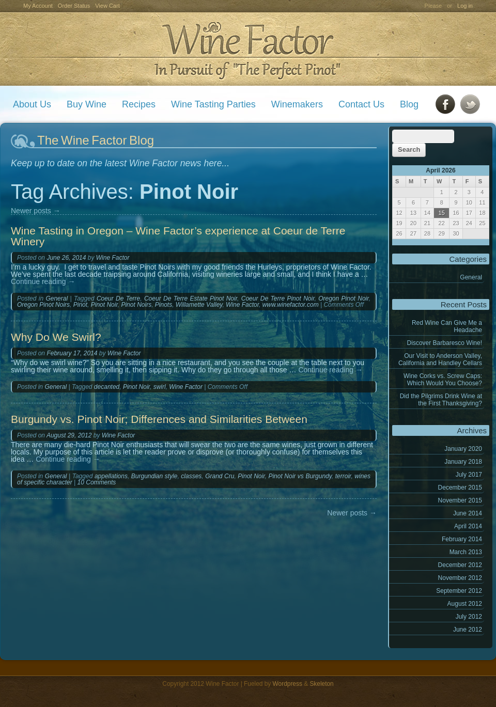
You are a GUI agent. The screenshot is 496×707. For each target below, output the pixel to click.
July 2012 (469, 616)
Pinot (80, 304)
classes (191, 476)
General (471, 277)
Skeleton (321, 683)
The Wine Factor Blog (95, 140)
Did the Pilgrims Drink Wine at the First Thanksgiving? (441, 399)
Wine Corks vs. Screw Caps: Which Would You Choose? (443, 379)
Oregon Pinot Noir (343, 298)
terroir (343, 476)
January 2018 (463, 461)
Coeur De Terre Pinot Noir (278, 298)
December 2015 (460, 487)
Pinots (163, 304)
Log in (465, 6)
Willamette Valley (199, 304)
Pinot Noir (104, 304)
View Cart (107, 6)
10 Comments (97, 482)
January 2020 (463, 448)
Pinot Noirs (136, 304)
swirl (159, 386)
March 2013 (466, 552)
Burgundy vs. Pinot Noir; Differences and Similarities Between (159, 419)
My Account (38, 6)
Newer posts (35, 211)
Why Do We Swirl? (56, 337)
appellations (111, 476)
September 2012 (459, 590)
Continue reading (43, 281)
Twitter (470, 104)
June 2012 (467, 629)
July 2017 (469, 474)
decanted (106, 386)
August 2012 (464, 603)
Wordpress (287, 683)
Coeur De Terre (118, 298)
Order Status (74, 6)
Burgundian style (154, 476)
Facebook (445, 104)
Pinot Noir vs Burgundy (299, 476)
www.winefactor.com (290, 304)
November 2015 (460, 500)
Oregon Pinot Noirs (43, 304)
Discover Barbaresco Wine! (444, 343)
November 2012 (460, 578)
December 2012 (460, 565)
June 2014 (467, 513)
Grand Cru (219, 476)
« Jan (399, 242)
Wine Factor (247, 49)
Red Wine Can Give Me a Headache (447, 326)
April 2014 (468, 526)
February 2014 (462, 539)
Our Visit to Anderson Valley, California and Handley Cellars (440, 359)
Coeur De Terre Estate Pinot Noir (190, 298)
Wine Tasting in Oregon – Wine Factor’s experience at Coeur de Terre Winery (178, 236)
